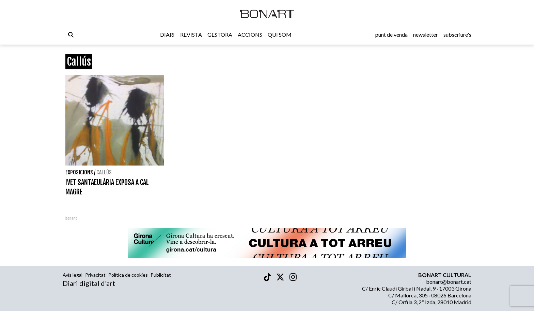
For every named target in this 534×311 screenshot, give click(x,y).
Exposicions (79, 172)
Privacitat (95, 275)
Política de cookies (128, 275)
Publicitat (161, 275)
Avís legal (72, 275)
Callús (104, 172)
